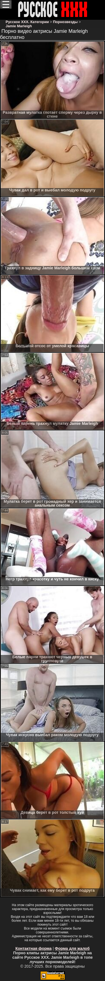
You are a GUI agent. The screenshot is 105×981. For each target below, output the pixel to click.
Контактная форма (33, 948)
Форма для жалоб (72, 948)
